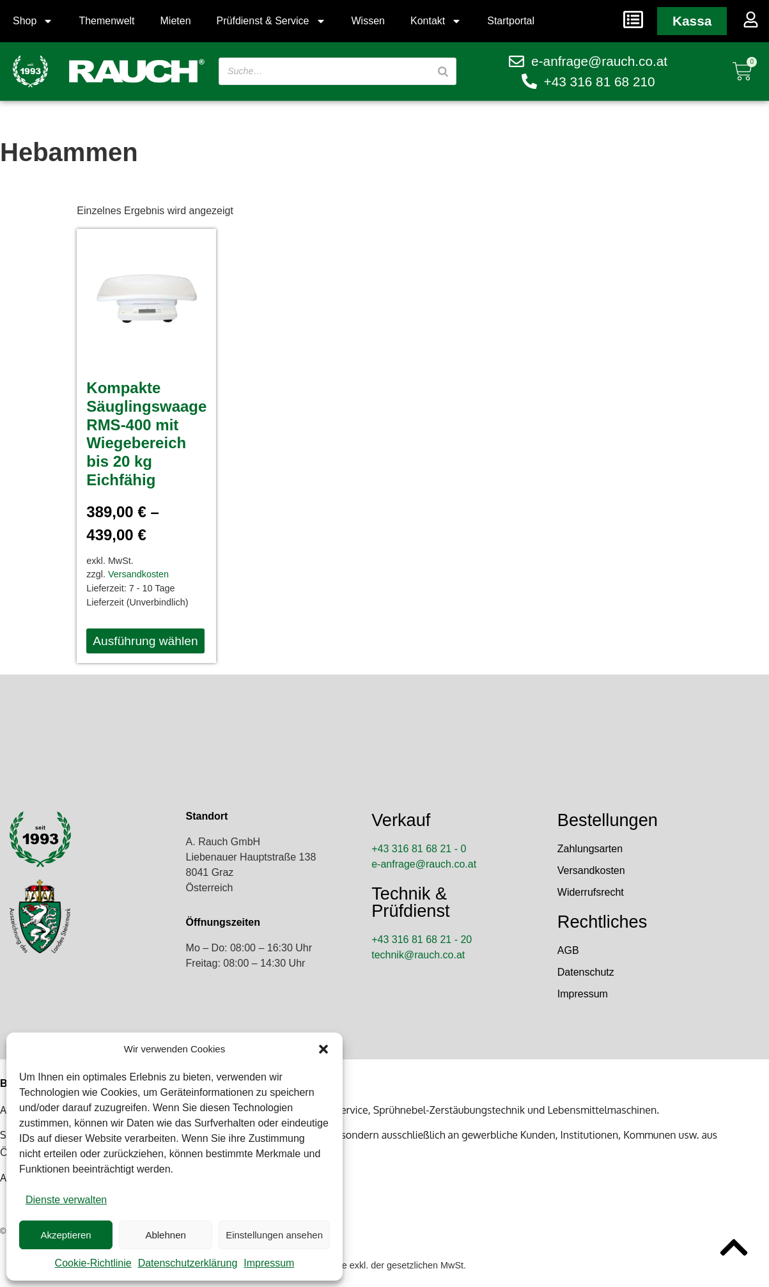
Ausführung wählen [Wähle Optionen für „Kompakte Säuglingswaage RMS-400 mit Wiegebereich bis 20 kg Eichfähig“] (145, 641)
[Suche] (441, 71)
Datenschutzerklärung (188, 1263)
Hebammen (69, 152)
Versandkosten (138, 574)
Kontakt (436, 21)
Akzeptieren (65, 1234)
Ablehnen (165, 1234)
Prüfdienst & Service (271, 21)
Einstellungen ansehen (274, 1234)
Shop (33, 21)
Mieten (175, 20)
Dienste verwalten (66, 1199)
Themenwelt (106, 20)
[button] (323, 1049)
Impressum (269, 1263)
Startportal (510, 20)
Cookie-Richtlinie (93, 1263)
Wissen (368, 20)
